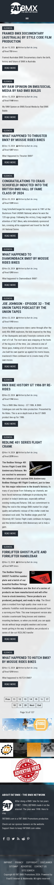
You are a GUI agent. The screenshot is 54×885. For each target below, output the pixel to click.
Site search (28, 870)
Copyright (31, 862)
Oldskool (8, 28)
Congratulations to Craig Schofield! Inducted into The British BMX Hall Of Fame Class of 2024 (25, 187)
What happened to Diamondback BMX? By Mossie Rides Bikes (25, 258)
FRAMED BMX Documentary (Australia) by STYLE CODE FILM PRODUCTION (27, 37)
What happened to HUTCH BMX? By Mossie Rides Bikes (26, 660)
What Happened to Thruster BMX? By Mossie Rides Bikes (24, 138)
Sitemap (13, 866)
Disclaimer (46, 862)
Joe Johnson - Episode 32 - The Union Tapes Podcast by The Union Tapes (26, 308)
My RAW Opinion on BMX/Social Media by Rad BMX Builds (26, 89)
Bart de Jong (32, 47)
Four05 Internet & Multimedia (19, 878)
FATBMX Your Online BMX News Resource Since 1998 (27, 7)
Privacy (19, 862)
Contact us (40, 866)
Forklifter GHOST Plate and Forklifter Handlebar (24, 554)
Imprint (8, 862)
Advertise (26, 866)
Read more (10, 68)
